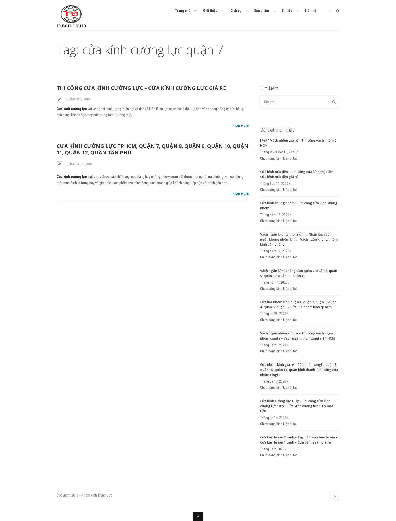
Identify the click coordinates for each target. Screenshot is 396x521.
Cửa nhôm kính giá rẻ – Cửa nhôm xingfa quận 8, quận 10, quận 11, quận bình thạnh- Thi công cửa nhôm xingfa (299, 369)
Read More (241, 126)
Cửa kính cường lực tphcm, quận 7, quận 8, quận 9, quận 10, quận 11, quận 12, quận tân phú (153, 149)
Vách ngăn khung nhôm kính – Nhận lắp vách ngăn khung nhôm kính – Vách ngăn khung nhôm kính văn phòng (299, 239)
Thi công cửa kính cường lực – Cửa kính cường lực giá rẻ (141, 88)
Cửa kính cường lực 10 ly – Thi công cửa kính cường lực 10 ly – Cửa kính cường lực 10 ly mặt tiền (296, 406)
